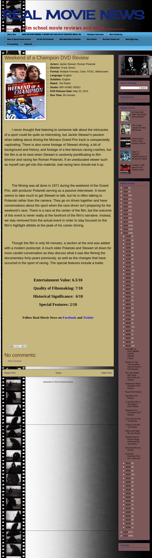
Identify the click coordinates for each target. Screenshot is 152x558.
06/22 (128, 327)
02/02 (128, 516)
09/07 (128, 289)
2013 (126, 532)
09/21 (128, 282)
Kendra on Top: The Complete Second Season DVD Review (133, 365)
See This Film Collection (45, 39)
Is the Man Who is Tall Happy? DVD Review (133, 404)
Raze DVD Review (133, 392)
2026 (126, 188)
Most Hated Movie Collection (70, 39)
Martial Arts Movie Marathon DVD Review (133, 386)
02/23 (128, 505)
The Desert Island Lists (111, 39)
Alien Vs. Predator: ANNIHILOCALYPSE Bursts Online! (139, 155)
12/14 (128, 244)
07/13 (128, 315)
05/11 (128, 463)
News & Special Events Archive (19, 39)
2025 (126, 191)
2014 (126, 233)
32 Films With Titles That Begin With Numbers (139, 114)
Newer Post (10, 373)
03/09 (128, 497)
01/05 (128, 527)
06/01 (128, 338)
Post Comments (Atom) (63, 382)
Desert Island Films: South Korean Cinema (138, 140)
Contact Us (28, 44)
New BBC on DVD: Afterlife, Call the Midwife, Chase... (132, 353)
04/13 (128, 478)
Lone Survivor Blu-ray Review (133, 420)
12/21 (128, 240)
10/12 (128, 270)
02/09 (128, 512)
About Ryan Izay (131, 39)
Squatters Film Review (131, 397)
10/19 (128, 266)
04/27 (128, 471)
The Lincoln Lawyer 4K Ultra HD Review (139, 127)
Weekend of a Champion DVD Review (133, 412)
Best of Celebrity (116, 34)
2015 (126, 229)
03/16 (128, 493)
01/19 (128, 523)
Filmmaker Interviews (95, 34)
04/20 (128, 474)
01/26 (128, 520)
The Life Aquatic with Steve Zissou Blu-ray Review (132, 376)
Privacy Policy (12, 44)
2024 (126, 195)
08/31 (128, 293)
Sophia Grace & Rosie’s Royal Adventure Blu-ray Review (132, 440)
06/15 (128, 331)
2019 (126, 214)
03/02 (128, 501)
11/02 (128, 259)
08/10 (128, 304)
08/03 (128, 308)
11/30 (128, 248)
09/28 (128, 278)
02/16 (128, 508)
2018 (126, 218)
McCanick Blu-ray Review (133, 449)
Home (58, 373)
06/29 (128, 323)
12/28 (128, 236)
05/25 (128, 342)
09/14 (128, 285)
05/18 (128, 346)
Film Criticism (92, 39)
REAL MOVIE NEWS (73, 15)
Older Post (106, 373)
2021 (126, 206)
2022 (126, 203)
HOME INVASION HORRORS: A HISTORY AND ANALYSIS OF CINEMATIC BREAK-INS (51, 34)
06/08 (128, 334)
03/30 (128, 486)
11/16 (128, 251)
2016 (126, 225)
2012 (126, 536)
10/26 (128, 263)
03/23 (128, 489)
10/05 (128, 274)
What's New (11, 34)
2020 (126, 210)
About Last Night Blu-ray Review (132, 432)
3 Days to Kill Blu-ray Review (133, 426)
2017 (126, 222)
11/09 (128, 255)
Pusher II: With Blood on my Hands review (138, 167)
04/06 (128, 482)
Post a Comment (14, 361)
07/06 (128, 319)
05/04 (128, 467)
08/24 (128, 297)
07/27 (128, 312)
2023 (126, 199)
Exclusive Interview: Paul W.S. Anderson (132, 456)
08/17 (128, 300)
